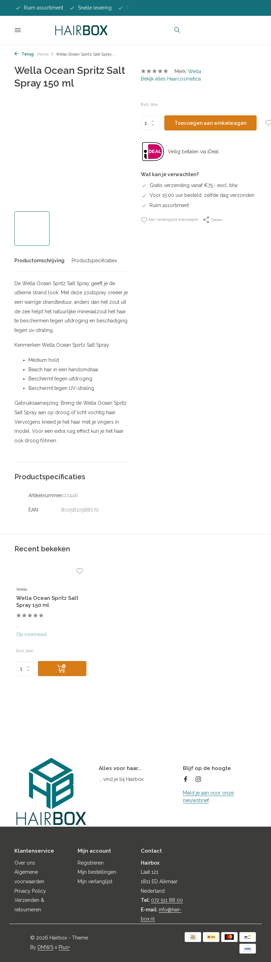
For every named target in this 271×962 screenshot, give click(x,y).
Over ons (24, 863)
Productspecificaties (94, 260)
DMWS (45, 947)
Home (45, 54)
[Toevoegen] (62, 668)
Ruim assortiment (165, 205)
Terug (24, 54)
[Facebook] (186, 780)
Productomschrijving (39, 260)
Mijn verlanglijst (95, 881)
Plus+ (64, 947)
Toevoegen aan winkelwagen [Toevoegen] (210, 123)
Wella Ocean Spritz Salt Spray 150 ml (47, 601)
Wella (194, 71)
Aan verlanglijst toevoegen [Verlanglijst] (169, 220)
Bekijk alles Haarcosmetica (171, 79)
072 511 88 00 (167, 900)
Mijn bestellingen (97, 872)
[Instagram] (198, 780)
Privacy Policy (30, 891)
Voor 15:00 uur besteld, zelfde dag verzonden (198, 195)
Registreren (91, 863)
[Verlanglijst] (79, 571)
